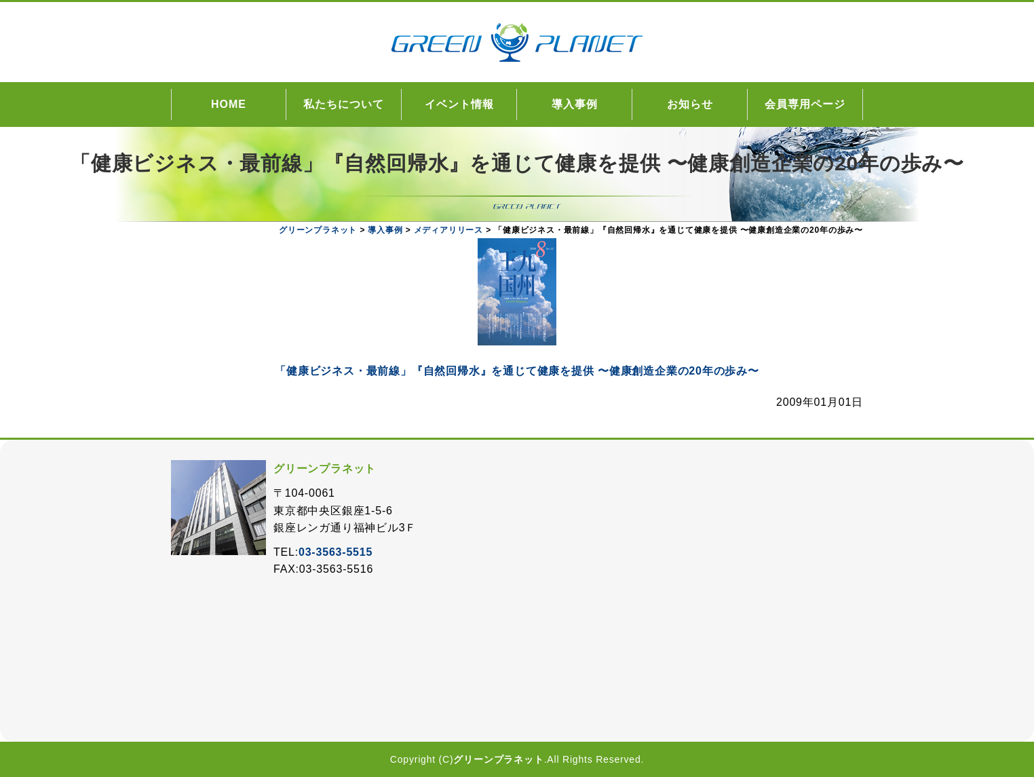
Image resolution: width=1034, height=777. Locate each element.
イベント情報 (459, 104)
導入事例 (575, 104)
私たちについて (343, 104)
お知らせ (690, 104)
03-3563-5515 (335, 552)
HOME (228, 104)
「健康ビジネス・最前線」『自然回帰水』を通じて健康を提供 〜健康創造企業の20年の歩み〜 (517, 371)
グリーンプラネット (498, 759)
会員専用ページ (805, 104)
